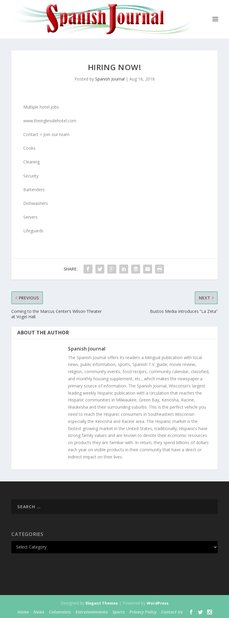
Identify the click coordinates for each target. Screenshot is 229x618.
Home (23, 612)
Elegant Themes (102, 603)
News (38, 612)
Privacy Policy (143, 612)
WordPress (157, 603)
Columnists (60, 612)
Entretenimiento (91, 612)
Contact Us (172, 612)
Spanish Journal (110, 79)
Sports (118, 612)
